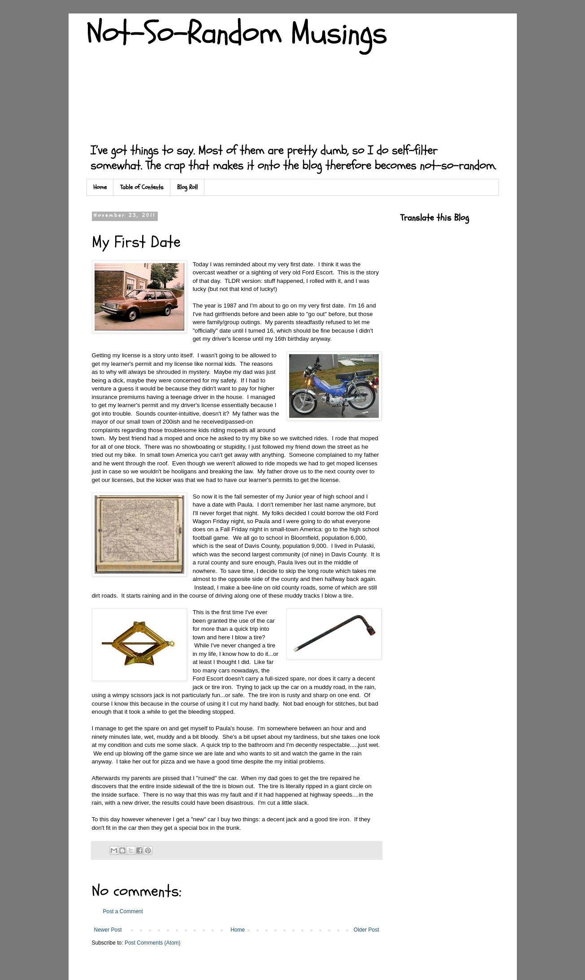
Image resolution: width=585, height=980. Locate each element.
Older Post (366, 930)
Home (100, 187)
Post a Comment (123, 911)
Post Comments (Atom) (153, 943)
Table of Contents (142, 187)
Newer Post (108, 930)
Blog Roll (187, 187)
